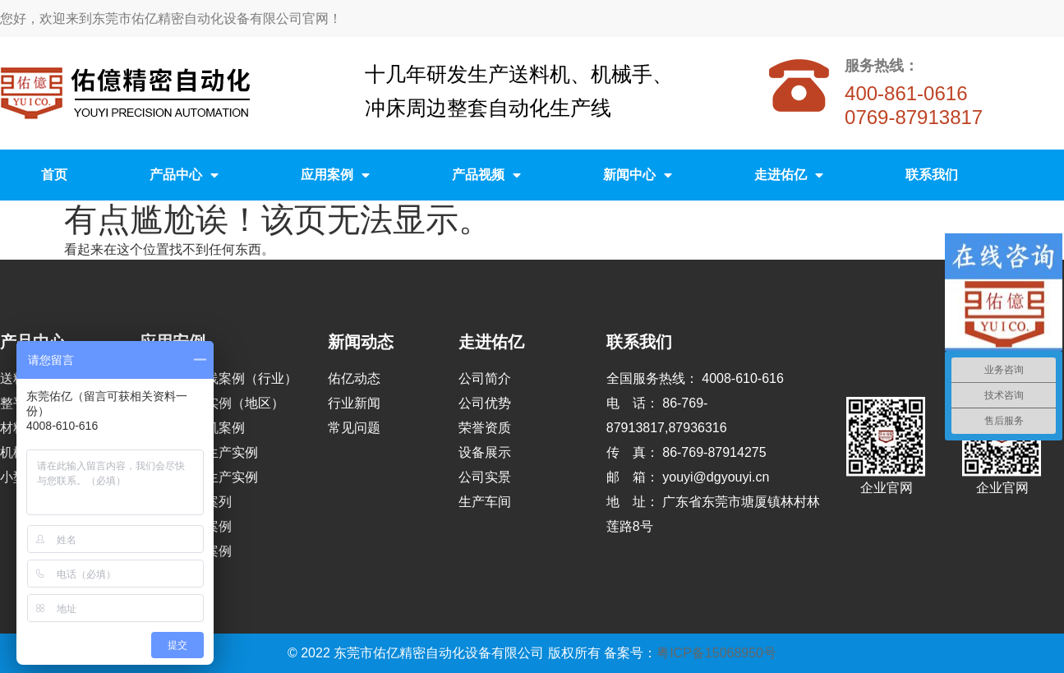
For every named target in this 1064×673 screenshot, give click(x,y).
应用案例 (335, 175)
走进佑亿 (788, 175)
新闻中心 (637, 175)
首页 (54, 175)
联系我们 (931, 175)
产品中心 (184, 175)
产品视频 (486, 175)
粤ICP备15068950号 (716, 653)
